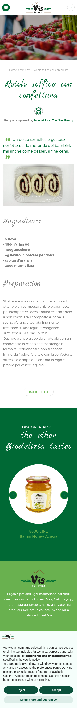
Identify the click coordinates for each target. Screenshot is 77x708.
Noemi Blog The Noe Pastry (53, 120)
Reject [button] (21, 690)
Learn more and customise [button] (38, 699)
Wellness (25, 70)
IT (71, 7)
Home (13, 70)
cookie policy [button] (31, 659)
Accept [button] (56, 690)
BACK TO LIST (38, 392)
